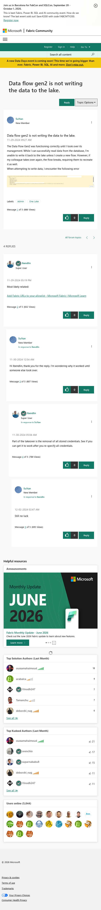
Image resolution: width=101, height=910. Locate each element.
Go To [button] (84, 46)
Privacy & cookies (11, 877)
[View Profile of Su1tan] (19, 118)
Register (48, 46)
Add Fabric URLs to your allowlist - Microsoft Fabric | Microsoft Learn (46, 295)
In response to (28, 346)
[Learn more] (17, 643)
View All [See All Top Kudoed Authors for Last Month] (12, 791)
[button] (91, 122)
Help (72, 46)
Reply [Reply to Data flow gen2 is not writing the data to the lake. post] (86, 217)
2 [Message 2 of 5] (17, 306)
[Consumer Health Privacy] (50, 900)
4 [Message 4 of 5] (22, 456)
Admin (20, 201)
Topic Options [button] (85, 102)
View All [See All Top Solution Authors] (12, 718)
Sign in (61, 46)
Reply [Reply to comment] (86, 315)
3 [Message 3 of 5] (20, 381)
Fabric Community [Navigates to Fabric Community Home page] (39, 31)
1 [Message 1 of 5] (17, 209)
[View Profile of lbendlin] (26, 263)
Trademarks (8, 888)
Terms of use (8, 882)
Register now (10, 20)
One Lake (34, 201)
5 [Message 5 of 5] (25, 526)
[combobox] (72, 54)
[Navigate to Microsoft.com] (12, 31)
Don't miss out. (75, 64)
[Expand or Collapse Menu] (5, 39)
